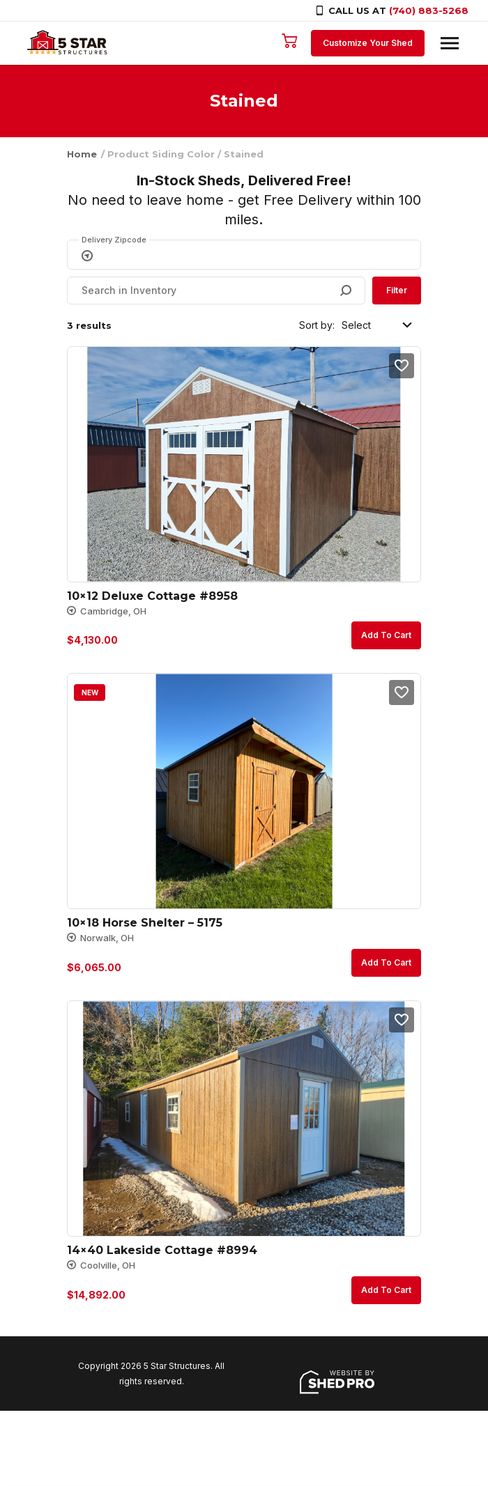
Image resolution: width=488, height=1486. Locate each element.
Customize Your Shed (367, 43)
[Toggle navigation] (449, 43)
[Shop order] (378, 325)
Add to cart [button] (386, 635)
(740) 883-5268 (428, 10)
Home (82, 154)
